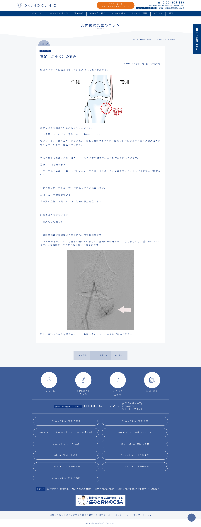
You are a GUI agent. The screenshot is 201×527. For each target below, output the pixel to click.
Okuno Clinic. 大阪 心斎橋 (134, 444)
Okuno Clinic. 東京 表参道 (66, 421)
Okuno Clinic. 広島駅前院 (66, 467)
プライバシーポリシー (112, 515)
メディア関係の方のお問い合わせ (83, 515)
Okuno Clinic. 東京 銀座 (135, 421)
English (147, 515)
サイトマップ (133, 515)
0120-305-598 (105, 406)
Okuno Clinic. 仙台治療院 (135, 455)
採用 (171, 13)
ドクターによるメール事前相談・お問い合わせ (115, 5)
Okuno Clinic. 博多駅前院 (135, 467)
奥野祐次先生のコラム (148, 39)
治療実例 (79, 13)
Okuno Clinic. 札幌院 (66, 455)
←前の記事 (82, 355)
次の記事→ (119, 355)
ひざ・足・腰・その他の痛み (149, 64)
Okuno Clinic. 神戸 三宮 (66, 444)
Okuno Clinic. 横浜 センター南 (135, 432)
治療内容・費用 (98, 13)
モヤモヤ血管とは (59, 13)
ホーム (135, 39)
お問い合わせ (57, 515)
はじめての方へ (36, 13)
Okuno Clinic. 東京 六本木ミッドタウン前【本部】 (66, 432)
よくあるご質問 (139, 13)
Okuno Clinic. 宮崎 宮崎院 (66, 478)
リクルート (49, 382)
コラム (83, 383)
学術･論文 (152, 382)
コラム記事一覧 (100, 355)
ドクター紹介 (118, 13)
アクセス (158, 13)
